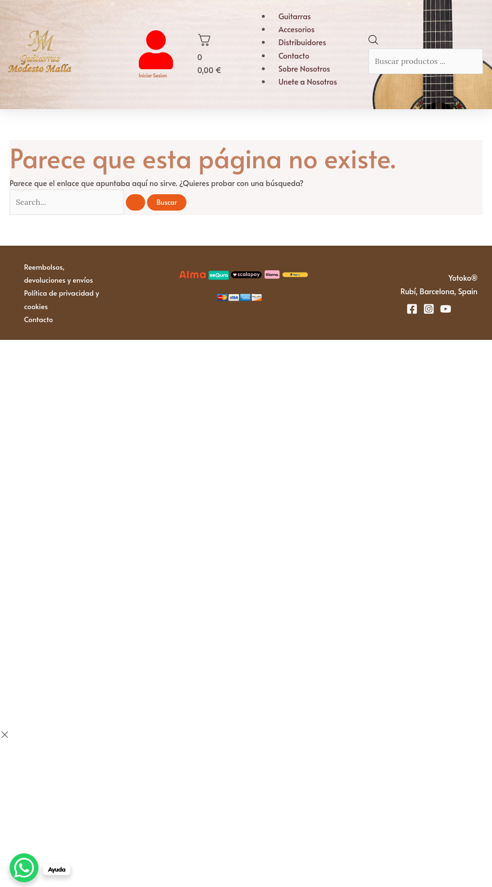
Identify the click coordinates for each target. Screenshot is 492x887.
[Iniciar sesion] (156, 66)
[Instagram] (428, 308)
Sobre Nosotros (304, 68)
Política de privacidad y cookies (61, 299)
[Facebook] (412, 308)
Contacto (293, 55)
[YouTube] (445, 308)
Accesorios (296, 29)
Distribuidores (302, 42)
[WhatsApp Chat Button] (24, 867)
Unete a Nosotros (307, 81)
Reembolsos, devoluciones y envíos (58, 273)
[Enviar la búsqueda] (135, 202)
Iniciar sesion (153, 75)
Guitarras (294, 16)
